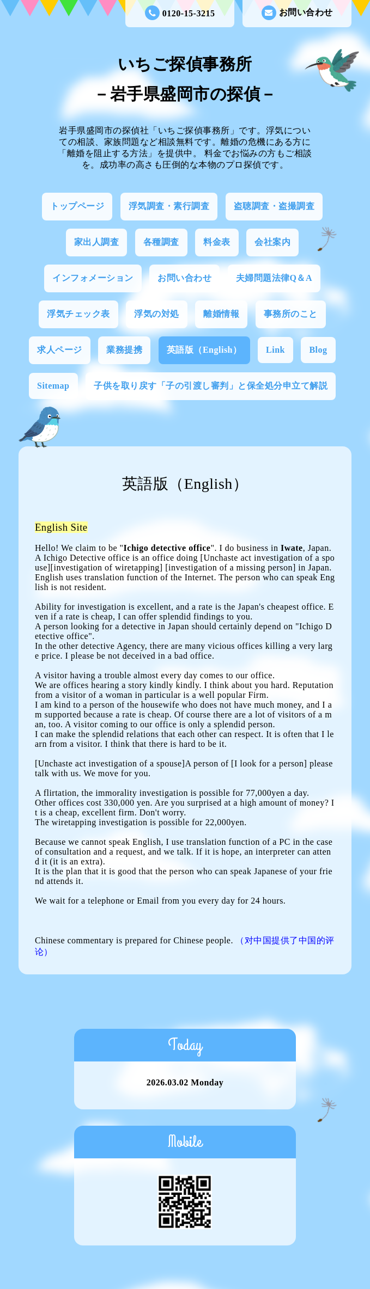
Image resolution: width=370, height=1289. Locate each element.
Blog (318, 349)
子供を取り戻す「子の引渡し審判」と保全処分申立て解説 (210, 385)
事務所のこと (291, 313)
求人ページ (59, 349)
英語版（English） (204, 349)
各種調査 (161, 242)
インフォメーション (93, 278)
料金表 (217, 242)
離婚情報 (221, 313)
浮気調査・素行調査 (169, 206)
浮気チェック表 (78, 313)
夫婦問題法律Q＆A (274, 278)
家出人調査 (96, 242)
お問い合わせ (297, 12)
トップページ (77, 206)
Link (275, 349)
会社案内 (272, 242)
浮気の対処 (156, 313)
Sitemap (53, 385)
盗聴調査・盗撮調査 (274, 206)
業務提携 (124, 349)
